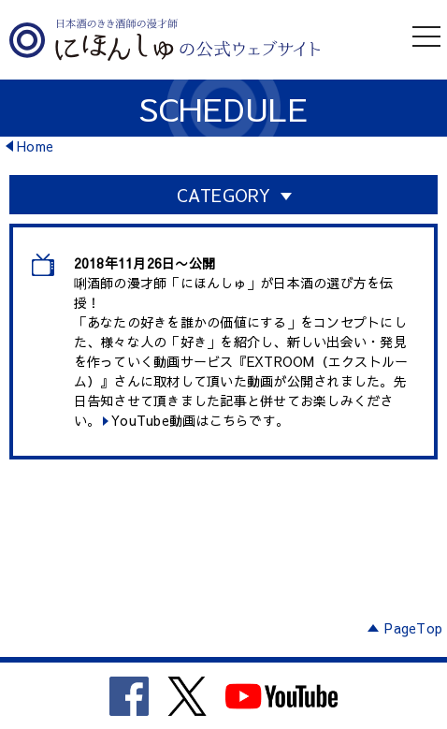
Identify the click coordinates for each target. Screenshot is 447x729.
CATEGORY (224, 195)
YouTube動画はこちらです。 (200, 420)
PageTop (413, 628)
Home (35, 146)
